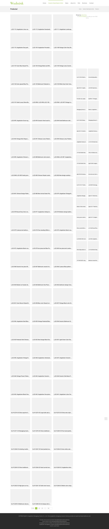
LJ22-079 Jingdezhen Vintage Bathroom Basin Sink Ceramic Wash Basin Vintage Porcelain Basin (63, 193)
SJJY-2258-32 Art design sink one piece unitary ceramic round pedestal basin (41, 504)
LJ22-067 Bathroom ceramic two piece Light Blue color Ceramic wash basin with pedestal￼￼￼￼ (41, 266)
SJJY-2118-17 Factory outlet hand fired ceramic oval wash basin (81, 185)
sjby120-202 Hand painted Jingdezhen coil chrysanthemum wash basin (81, 174)
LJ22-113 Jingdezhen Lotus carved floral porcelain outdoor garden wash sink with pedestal (20, 29)
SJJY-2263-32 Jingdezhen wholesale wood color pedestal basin (63, 467)
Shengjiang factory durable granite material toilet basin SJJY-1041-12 (81, 109)
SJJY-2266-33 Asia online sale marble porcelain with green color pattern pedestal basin (63, 449)
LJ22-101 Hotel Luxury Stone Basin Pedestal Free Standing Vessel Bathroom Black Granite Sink (20, 102)
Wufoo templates (83, 16)
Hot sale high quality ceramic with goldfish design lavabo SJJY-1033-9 (93, 77)
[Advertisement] (87, 43)
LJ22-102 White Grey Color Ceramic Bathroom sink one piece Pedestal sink (63, 84)
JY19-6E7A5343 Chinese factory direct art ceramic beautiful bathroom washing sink (81, 163)
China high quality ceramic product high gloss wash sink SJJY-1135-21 (81, 249)
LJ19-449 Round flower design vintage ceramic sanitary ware (93, 228)
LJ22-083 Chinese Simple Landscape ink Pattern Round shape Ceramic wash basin (41, 175)
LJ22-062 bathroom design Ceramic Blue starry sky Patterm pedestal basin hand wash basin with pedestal (63, 285)
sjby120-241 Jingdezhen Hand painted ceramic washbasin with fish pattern (81, 87)
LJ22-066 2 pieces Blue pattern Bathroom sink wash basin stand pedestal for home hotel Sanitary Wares (63, 266)
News (66, 3)
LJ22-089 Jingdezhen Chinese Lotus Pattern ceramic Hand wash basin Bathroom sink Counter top (20, 157)
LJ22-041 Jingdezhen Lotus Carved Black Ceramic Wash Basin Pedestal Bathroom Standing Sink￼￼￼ (63, 394)
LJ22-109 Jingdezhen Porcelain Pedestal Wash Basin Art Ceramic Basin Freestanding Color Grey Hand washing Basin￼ (41, 47)
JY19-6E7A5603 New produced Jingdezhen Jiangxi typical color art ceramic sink (81, 152)
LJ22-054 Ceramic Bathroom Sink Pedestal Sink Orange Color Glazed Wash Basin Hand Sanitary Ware (63, 321)
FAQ (79, 3)
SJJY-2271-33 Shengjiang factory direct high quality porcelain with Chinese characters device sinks (20, 431)
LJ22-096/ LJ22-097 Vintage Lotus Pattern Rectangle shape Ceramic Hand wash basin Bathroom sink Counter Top (63, 102)
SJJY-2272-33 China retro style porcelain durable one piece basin (63, 412)
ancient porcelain (50, 519)
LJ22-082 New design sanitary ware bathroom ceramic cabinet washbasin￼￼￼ (63, 175)
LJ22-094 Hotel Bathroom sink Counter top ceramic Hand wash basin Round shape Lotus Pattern (63, 120)
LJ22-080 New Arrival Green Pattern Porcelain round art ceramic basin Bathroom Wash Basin (41, 193)
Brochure (84, 3)
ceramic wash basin (54, 526)
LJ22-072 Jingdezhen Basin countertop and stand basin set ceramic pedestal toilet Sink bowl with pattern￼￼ (20, 248)
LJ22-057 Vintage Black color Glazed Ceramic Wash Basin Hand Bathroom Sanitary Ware (63, 303)
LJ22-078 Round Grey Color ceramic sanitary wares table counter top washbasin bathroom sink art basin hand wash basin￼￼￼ (20, 212)
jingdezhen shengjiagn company (46, 524)
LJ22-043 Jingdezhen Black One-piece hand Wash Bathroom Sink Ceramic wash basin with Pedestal (20, 394)
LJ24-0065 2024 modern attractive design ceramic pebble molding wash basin (81, 238)
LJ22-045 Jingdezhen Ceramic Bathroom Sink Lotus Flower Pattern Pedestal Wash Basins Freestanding (41, 376)
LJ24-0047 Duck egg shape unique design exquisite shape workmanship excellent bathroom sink (93, 185)
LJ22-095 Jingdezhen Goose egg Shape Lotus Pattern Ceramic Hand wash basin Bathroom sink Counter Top (20, 120)
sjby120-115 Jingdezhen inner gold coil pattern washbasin (93, 217)
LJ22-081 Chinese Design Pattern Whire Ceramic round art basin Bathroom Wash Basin (20, 193)
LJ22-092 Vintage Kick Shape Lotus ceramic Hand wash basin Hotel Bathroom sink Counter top (20, 139)
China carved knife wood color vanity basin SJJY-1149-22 (81, 228)
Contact (91, 3)
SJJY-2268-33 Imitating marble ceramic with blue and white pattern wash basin (20, 449)
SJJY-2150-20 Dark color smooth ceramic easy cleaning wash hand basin (81, 77)
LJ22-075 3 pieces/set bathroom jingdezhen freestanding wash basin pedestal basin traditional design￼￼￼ (20, 230)
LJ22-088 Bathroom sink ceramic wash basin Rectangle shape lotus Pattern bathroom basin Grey (41, 157)
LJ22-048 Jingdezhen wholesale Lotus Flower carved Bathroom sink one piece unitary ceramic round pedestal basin (41, 358)
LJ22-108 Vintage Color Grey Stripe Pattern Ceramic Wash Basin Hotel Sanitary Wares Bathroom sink (63, 47)
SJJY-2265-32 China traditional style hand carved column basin (20, 467)
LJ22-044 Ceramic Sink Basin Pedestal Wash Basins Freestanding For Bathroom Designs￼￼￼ (63, 376)
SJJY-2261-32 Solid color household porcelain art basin (41, 485)
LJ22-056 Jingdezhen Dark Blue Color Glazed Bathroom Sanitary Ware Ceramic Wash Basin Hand (20, 321)
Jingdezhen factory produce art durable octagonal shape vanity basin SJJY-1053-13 (93, 131)
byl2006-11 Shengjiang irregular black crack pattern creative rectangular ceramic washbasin (93, 98)
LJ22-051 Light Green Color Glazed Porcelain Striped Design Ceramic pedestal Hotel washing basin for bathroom (63, 339)
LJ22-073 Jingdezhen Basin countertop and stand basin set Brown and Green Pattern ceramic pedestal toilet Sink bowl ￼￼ (63, 230)
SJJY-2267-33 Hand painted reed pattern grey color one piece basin (41, 449)
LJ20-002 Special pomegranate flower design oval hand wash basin (93, 87)
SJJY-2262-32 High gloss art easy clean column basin (20, 485)
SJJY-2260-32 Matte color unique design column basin (63, 485)
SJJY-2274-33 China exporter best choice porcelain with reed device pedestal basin (20, 412)
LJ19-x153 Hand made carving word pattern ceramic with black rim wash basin (93, 141)
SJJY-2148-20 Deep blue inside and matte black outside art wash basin (81, 120)
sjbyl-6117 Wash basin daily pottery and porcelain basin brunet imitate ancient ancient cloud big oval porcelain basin (93, 195)
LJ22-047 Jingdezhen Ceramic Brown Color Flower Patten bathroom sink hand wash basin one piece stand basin (63, 358)
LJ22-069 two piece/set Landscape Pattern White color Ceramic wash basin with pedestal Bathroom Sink (63, 248)
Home (44, 3)
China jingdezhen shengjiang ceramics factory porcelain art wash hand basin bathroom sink (69, 516)
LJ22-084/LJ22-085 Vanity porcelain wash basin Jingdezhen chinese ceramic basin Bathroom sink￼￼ (20, 175)
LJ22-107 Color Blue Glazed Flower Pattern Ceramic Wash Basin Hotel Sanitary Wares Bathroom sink (20, 66)
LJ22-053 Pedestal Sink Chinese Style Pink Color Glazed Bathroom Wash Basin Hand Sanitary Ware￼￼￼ (20, 339)
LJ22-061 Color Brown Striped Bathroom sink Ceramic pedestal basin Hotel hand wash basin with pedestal (20, 303)
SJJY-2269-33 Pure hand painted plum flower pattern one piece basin (63, 431)
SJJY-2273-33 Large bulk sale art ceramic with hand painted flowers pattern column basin (41, 412)
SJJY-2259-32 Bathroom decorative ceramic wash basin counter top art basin (20, 504)
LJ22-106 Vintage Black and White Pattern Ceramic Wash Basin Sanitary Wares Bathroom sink (41, 66)
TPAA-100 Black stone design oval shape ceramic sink (93, 152)
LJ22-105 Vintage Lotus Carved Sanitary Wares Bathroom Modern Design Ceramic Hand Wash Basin (63, 66)
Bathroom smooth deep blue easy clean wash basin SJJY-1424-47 (93, 260)
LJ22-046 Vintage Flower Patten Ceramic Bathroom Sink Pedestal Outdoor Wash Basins (20, 376)
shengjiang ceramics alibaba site (47, 522)
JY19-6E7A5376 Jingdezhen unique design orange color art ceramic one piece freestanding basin (81, 260)
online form (83, 15)
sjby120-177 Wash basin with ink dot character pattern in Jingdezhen (93, 206)
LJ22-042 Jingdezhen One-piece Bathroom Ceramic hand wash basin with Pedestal (41, 394)
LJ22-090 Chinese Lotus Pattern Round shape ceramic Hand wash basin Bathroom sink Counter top (63, 139)
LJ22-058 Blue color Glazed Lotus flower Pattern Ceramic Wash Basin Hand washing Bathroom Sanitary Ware (41, 303)
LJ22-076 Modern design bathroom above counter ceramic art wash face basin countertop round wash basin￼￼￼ (63, 212)
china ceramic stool (47, 521)
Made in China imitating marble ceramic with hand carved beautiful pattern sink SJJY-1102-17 (81, 206)
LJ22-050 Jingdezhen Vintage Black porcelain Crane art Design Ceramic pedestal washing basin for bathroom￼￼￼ (20, 358)
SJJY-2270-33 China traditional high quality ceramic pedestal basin (41, 431)
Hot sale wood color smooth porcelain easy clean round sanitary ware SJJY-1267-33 (93, 174)
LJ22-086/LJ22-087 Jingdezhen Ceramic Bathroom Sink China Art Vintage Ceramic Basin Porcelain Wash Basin (63, 157)
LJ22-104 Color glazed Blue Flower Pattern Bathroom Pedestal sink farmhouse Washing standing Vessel (20, 84)
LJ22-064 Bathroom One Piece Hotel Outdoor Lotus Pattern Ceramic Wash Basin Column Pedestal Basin (41, 285)
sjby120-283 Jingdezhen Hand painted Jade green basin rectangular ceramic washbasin (93, 163)
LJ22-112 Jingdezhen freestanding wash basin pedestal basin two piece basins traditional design (41, 29)
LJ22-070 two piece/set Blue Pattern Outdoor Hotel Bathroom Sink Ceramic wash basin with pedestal (41, 248)
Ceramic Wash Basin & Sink (55, 3)
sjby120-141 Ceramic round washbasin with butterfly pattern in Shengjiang (81, 131)
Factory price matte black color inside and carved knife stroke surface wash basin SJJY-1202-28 (81, 217)
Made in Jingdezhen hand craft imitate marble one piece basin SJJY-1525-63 (93, 109)
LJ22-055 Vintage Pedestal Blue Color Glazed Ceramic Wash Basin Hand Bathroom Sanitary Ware (41, 321)
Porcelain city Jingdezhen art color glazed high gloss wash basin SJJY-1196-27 (81, 98)
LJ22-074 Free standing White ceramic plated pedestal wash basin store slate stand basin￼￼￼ (41, 230)
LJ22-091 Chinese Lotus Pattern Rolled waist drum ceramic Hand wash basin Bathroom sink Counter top (41, 139)
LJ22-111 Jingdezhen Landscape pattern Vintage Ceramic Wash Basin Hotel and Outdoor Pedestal (63, 29)
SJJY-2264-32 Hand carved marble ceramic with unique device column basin (41, 467)
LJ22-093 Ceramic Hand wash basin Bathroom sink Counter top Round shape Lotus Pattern (41, 120)
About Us (73, 3)
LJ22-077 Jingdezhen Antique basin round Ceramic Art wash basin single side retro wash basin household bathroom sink (41, 212)
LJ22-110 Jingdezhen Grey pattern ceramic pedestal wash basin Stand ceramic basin (20, 47)
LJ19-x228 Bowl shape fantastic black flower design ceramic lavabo (93, 249)
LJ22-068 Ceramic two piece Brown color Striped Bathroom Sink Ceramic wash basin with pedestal (20, 266)
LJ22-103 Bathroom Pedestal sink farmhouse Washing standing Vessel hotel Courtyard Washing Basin (41, 84)
